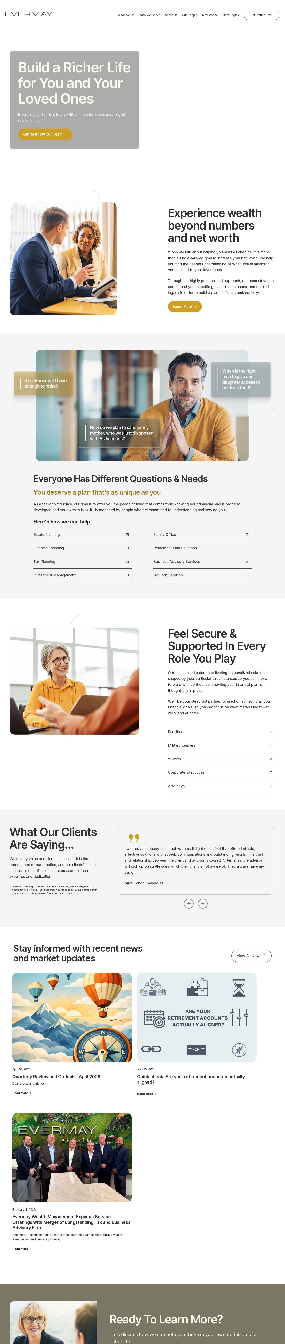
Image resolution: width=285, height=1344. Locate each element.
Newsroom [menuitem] (237, 1262)
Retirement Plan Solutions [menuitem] (84, 1292)
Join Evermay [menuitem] (185, 1280)
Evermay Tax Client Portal (194, 1333)
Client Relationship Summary (82, 1319)
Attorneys (220, 787)
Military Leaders (220, 747)
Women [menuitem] (126, 1268)
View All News (249, 957)
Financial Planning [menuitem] (79, 1262)
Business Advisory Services (200, 563)
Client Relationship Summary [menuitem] (249, 1277)
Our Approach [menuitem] (185, 1262)
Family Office (200, 536)
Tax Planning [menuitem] (75, 1268)
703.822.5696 (15, 1285)
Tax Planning (80, 563)
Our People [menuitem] (184, 1256)
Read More (20, 1073)
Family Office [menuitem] (75, 1280)
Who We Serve (149, 15)
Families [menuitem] (126, 1256)
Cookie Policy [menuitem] (239, 1295)
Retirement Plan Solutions (200, 550)
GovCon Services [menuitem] (79, 1297)
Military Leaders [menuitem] (132, 1262)
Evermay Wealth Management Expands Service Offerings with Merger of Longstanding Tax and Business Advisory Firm (230, 1059)
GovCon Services (200, 577)
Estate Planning (80, 536)
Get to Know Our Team (44, 135)
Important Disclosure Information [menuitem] (244, 1269)
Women (220, 760)
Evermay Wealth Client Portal (154, 1333)
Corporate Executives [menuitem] (136, 1274)
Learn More (183, 308)
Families (220, 733)
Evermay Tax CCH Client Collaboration (241, 1333)
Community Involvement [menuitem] (192, 1268)
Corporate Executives (220, 774)
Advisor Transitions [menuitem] (189, 1274)
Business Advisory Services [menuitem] (85, 1286)
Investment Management (80, 577)
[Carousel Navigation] (195, 904)
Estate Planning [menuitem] (77, 1256)
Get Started (258, 15)
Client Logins (230, 15)
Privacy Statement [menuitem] (242, 1289)
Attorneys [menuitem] (127, 1280)
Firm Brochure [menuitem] (239, 1283)
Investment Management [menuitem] (83, 1274)
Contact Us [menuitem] (237, 1256)
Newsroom (209, 15)
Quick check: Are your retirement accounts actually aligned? (135, 1053)
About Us (171, 15)
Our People (190, 15)
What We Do (126, 15)
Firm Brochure (55, 1319)
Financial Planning (80, 550)
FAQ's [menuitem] (180, 1286)
